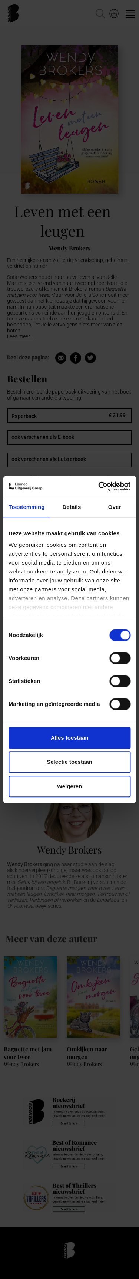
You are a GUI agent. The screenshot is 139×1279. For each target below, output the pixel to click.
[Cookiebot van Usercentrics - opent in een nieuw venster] (98, 486)
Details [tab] (71, 507)
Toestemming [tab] (27, 507)
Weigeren (69, 786)
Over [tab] (114, 507)
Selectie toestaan (69, 762)
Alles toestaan (70, 737)
